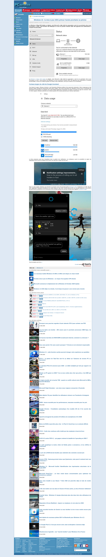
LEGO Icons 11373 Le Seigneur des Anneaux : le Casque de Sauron (48, 312)
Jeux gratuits (41, 550)
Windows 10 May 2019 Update (38, 79)
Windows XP (18, 547)
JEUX (80, 10)
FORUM (87, 10)
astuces (66, 540)
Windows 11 (18, 540)
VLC (16, 550)
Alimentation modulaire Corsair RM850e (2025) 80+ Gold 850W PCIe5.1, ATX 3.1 (51, 300)
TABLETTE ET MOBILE (48, 10)
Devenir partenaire (42, 554)
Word (29, 540)
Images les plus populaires (44, 549)
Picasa (29, 550)
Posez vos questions (78, 541)
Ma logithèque (42, 544)
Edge (23, 543)
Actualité (21, 14)
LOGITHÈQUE (35, 10)
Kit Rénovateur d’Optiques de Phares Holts (42, 315)
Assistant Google (83, 189)
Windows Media (31, 551)
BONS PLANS (60, 10)
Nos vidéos (57, 13)
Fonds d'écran (42, 547)
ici (41, 262)
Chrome (24, 544)
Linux (16, 548)
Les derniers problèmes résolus (80, 540)
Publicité (35, 554)
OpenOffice (30, 543)
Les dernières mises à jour (44, 540)
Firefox (23, 545)
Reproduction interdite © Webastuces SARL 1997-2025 (70, 554)
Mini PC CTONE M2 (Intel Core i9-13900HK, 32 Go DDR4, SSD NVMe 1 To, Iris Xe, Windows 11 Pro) (56, 294)
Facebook (24, 551)
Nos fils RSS (36, 13)
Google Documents (32, 544)
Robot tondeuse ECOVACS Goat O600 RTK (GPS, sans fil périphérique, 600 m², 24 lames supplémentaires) (57, 306)
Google (30, 545)
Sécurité (30, 548)
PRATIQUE (26, 10)
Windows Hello (73, 186)
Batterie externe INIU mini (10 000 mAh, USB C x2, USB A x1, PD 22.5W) (49, 309)
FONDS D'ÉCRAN (71, 10)
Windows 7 (17, 544)
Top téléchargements (43, 541)
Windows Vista (18, 545)
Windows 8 (17, 543)
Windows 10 (18, 541)
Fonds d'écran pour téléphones (63, 544)
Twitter (23, 550)
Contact (56, 554)
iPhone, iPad (25, 541)
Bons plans (59, 547)
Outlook (24, 548)
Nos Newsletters (47, 13)
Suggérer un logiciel (43, 542)
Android (24, 540)
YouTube (30, 547)
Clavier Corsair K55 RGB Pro (39, 303)
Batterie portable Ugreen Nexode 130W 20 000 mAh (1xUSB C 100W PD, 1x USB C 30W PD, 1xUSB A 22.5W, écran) (60, 297)
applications (61, 540)
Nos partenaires (50, 554)
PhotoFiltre (17, 551)
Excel (29, 541)
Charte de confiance (28, 554)
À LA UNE (18, 10)
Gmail (23, 547)
